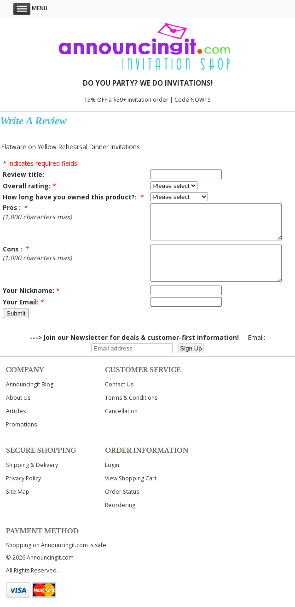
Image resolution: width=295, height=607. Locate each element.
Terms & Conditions (131, 411)
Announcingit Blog (29, 398)
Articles (16, 425)
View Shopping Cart (130, 492)
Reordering (120, 519)
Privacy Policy (23, 492)
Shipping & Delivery (32, 479)
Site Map (17, 505)
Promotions (21, 438)
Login (112, 479)
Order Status (122, 505)
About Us (18, 411)
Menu (30, 8)
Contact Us (119, 398)
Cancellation (121, 425)
